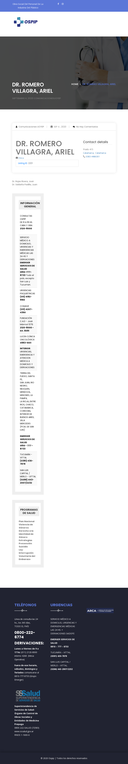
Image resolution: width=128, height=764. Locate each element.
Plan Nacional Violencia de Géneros (26, 524)
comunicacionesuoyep (47, 98)
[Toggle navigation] (19, 34)
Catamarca (88, 152)
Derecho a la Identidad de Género (26, 534)
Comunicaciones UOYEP (31, 126)
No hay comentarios (87, 126)
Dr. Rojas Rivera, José (23, 181)
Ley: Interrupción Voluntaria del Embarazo (27, 554)
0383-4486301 (93, 156)
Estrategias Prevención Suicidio (25, 543)
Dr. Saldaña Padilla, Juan (24, 184)
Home (74, 84)
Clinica (21, 158)
